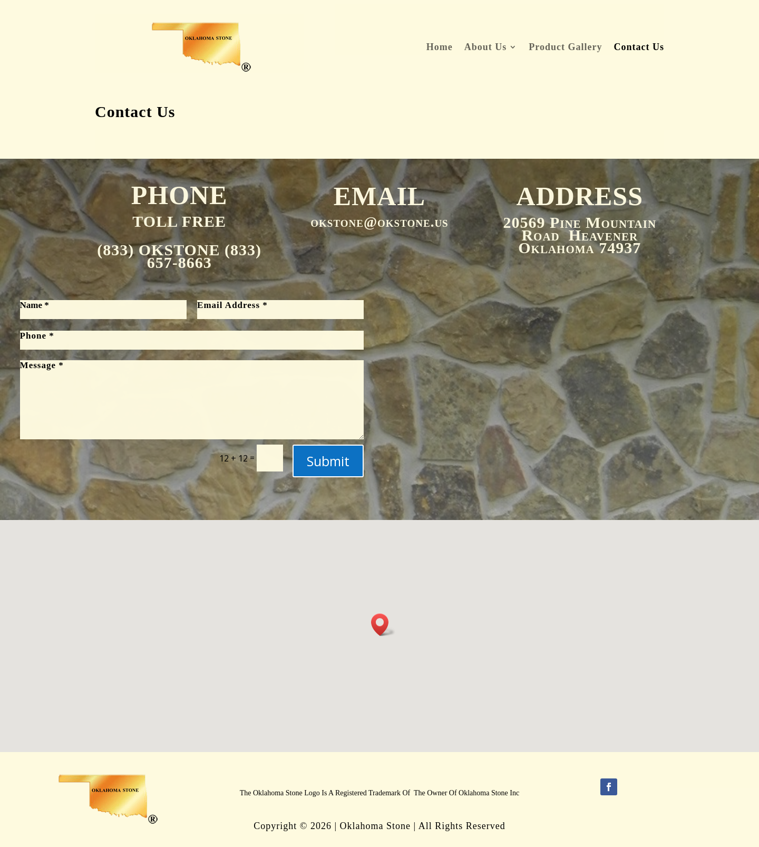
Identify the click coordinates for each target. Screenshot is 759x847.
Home (439, 47)
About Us (485, 47)
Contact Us (639, 47)
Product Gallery (565, 47)
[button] (383, 624)
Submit (328, 461)
